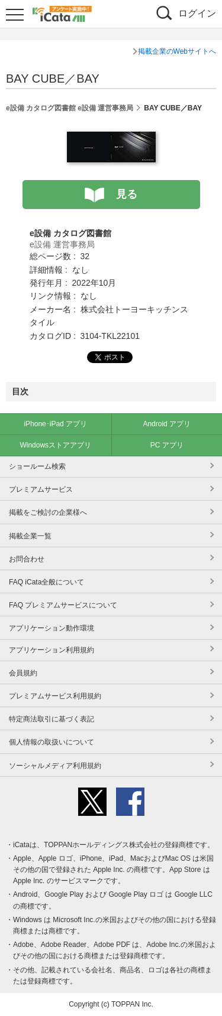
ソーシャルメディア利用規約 (55, 766)
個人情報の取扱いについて (51, 742)
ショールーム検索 (37, 466)
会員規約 (23, 673)
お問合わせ (26, 559)
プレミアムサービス (41, 489)
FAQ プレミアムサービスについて (63, 605)
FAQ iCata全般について (46, 582)
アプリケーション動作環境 (51, 628)
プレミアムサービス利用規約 (55, 696)
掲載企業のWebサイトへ (177, 51)
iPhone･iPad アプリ (55, 424)
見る (126, 194)
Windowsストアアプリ (55, 445)
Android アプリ (167, 424)
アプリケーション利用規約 (51, 650)
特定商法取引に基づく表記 (51, 719)
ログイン (197, 13)
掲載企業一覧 (30, 536)
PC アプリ (167, 445)
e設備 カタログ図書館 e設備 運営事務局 (69, 108)
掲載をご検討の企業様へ (48, 512)
